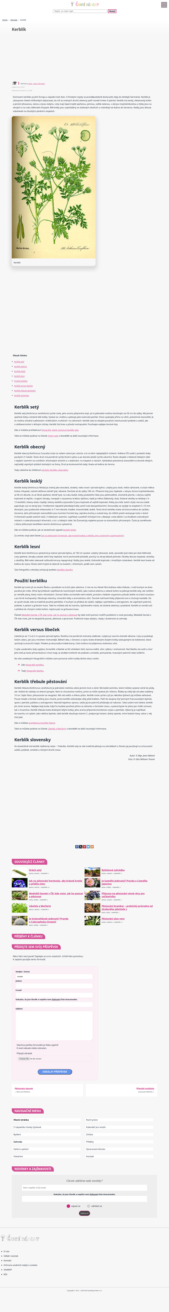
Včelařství (18, 1156)
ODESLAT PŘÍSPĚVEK (55, 1071)
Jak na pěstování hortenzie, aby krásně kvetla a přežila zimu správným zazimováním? (82, 535)
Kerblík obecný (20, 366)
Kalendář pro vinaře (96, 1127)
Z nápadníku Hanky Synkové (27, 1127)
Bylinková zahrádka (113, 870)
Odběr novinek (11, 1256)
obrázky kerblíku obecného (54, 470)
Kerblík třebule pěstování (25, 390)
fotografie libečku (35, 670)
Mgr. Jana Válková (36, 84)
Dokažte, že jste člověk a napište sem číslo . (46, 999)
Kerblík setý (19, 361)
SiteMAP (8, 1269)
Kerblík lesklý (19, 371)
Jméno (19, 981)
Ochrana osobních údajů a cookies (20, 1265)
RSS (5, 1274)
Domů (4, 20)
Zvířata (89, 1134)
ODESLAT (85, 1213)
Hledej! (112, 11)
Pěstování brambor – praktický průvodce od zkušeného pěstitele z (127, 908)
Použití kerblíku (20, 381)
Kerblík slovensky (21, 395)
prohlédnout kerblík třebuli (42, 723)
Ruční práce (92, 1119)
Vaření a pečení (20, 1149)
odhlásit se (96, 1206)
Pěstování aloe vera (113, 918)
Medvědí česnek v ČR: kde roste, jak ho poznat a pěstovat (49, 614)
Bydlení (17, 1134)
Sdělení (19, 1008)
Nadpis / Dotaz (23, 971)
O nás (6, 1251)
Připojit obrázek (24, 1053)
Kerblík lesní (19, 376)
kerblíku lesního (65, 569)
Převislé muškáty (145, 1088)
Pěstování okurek (24, 1088)
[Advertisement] (84, 57)
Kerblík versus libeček (23, 385)
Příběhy (90, 1141)
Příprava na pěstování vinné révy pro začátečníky (123, 895)
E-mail (18, 990)
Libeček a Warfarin (57, 728)
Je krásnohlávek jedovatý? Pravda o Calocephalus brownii (48, 920)
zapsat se (75, 1206)
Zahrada (13, 20)
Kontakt (90, 1156)
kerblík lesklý (69, 529)
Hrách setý (53, 435)
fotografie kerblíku (35, 664)
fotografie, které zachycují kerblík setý (59, 430)
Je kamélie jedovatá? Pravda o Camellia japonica (124, 882)
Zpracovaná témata (95, 1149)
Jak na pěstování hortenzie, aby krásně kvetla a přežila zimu (55, 882)
